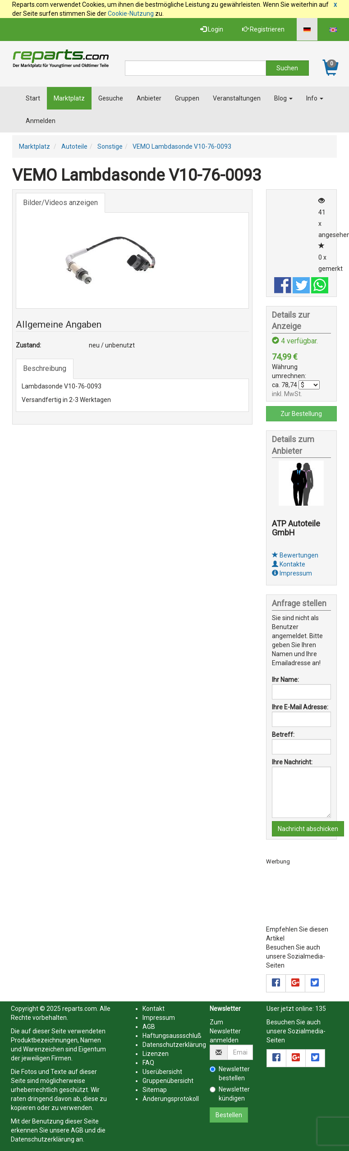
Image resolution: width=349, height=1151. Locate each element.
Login (211, 29)
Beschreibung (44, 368)
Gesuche (110, 98)
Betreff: (283, 734)
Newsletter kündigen (230, 1094)
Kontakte (288, 564)
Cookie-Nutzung (131, 13)
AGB (77, 1130)
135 (320, 1008)
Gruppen (187, 98)
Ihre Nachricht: (292, 762)
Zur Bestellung (301, 413)
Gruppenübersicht (167, 1080)
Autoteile (74, 146)
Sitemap (154, 1089)
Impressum (292, 573)
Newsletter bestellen (230, 1073)
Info (314, 98)
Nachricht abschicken (308, 828)
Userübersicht (162, 1071)
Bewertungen (295, 555)
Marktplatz (69, 98)
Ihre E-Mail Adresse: (300, 707)
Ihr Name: (285, 679)
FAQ (148, 1062)
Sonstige (110, 146)
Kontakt (153, 1008)
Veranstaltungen (237, 98)
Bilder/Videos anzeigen (60, 202)
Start (33, 98)
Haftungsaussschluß (172, 1035)
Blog (283, 98)
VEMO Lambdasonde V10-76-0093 (182, 146)
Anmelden (40, 120)
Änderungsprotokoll (170, 1098)
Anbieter (149, 98)
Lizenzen (155, 1053)
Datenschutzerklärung (42, 1139)
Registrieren (263, 29)
